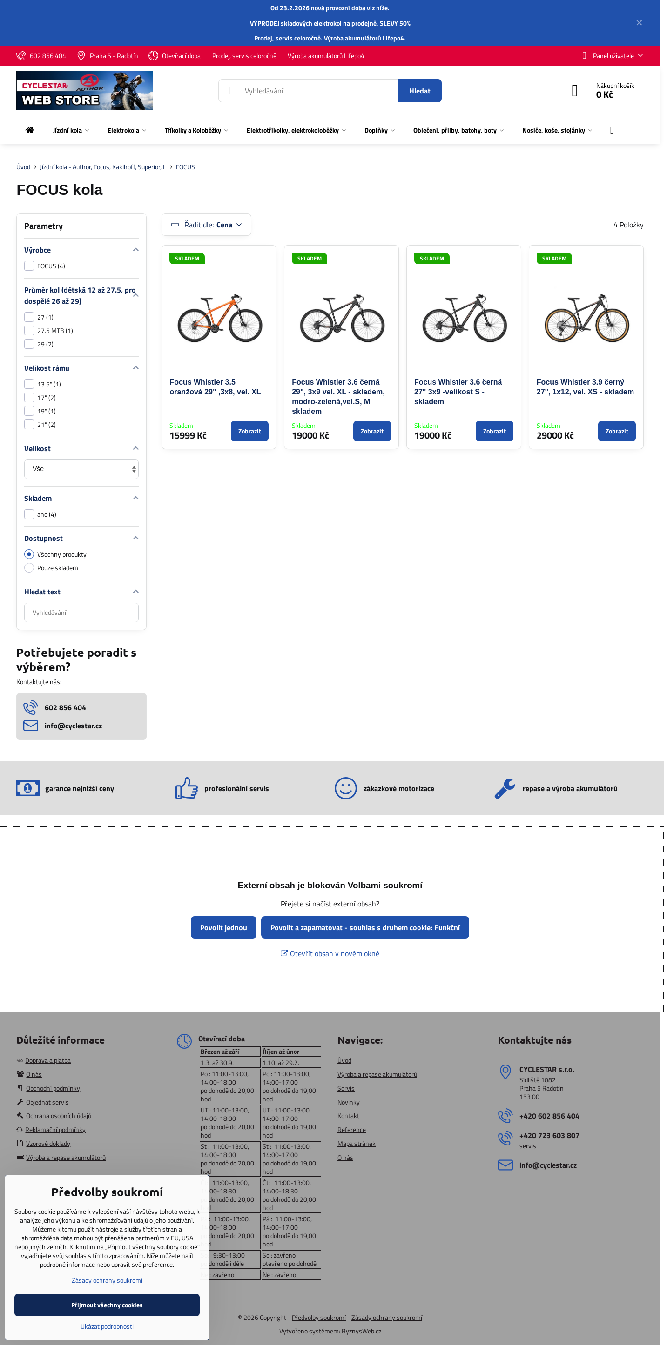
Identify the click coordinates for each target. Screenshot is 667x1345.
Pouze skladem (51, 568)
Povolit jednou (223, 927)
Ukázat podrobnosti (107, 1326)
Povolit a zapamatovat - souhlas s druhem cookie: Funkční (365, 927)
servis (284, 38)
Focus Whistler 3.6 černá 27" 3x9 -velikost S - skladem (458, 392)
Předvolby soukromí (319, 1317)
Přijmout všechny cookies (107, 1305)
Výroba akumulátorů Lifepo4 (364, 38)
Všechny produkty (55, 554)
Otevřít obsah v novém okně (330, 953)
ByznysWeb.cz (361, 1331)
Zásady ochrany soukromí (386, 1317)
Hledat (420, 90)
